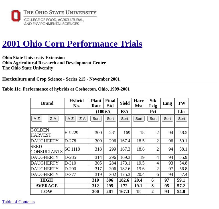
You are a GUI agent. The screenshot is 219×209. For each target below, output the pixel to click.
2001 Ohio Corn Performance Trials (72, 43)
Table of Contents (18, 201)
